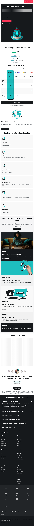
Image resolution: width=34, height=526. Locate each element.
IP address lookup (20, 471)
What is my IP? (19, 469)
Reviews (2, 467)
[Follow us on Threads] (8, 511)
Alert (3, 319)
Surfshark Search (27, 328)
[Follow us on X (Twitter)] (5, 511)
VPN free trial (3, 471)
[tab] (17, 371)
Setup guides (19, 483)
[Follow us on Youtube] (15, 511)
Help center (19, 481)
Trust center (19, 441)
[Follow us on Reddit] (18, 511)
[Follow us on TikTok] (22, 511)
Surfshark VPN (8, 258)
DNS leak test (19, 473)
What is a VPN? (3, 458)
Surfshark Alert (3, 441)
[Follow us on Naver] (25, 511)
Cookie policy (3, 522)
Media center (19, 439)
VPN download (3, 469)
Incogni (2, 451)
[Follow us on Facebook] (2, 511)
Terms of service (9, 524)
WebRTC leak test (20, 475)
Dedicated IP (3, 465)
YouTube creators (20, 457)
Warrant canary (19, 447)
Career (18, 443)
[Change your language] (4, 514)
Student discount (20, 459)
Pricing (2, 447)
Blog (18, 445)
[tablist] (17, 371)
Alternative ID (28, 282)
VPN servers (3, 463)
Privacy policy (3, 524)
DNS (18, 467)
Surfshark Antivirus (6, 306)
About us (18, 437)
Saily (1, 453)
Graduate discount (20, 461)
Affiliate (18, 455)
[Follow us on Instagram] (12, 511)
